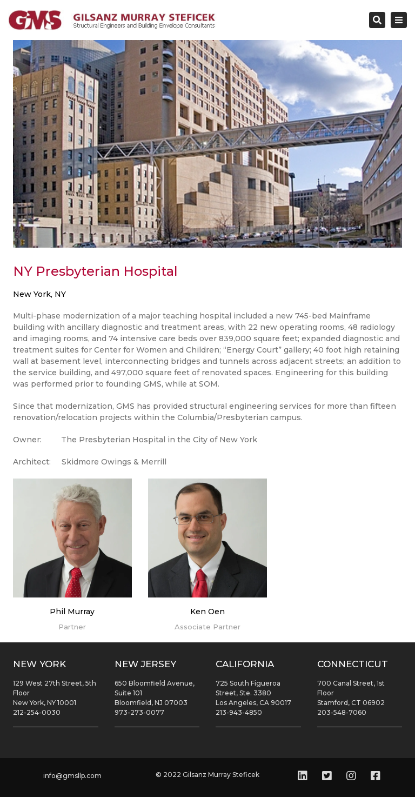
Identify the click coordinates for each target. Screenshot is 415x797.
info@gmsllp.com (72, 776)
